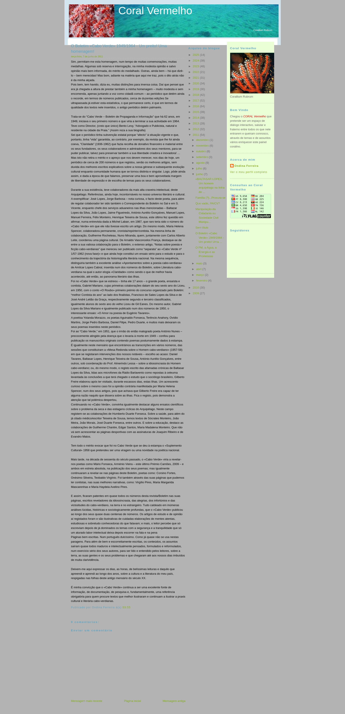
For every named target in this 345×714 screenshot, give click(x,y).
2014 (196, 117)
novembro (202, 145)
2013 (196, 123)
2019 (196, 89)
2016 (196, 106)
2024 (196, 60)
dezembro (202, 140)
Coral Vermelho (155, 10)
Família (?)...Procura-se (210, 197)
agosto (201, 162)
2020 (196, 83)
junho (200, 174)
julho (199, 168)
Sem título (201, 227)
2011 (196, 134)
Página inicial (132, 701)
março (200, 274)
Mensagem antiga (174, 701)
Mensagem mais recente (86, 701)
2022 (196, 72)
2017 (196, 100)
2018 (196, 94)
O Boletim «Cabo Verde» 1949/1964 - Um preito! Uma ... (209, 237)
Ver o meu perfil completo (248, 172)
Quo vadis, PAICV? (207, 203)
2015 (196, 112)
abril (199, 269)
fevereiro (202, 280)
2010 (196, 287)
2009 (196, 293)
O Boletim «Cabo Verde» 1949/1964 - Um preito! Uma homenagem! (119, 49)
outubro (201, 151)
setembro (202, 157)
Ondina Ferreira (247, 165)
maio (199, 263)
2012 (196, 129)
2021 (196, 77)
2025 (196, 54)
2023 (196, 66)
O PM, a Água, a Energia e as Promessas (206, 252)
